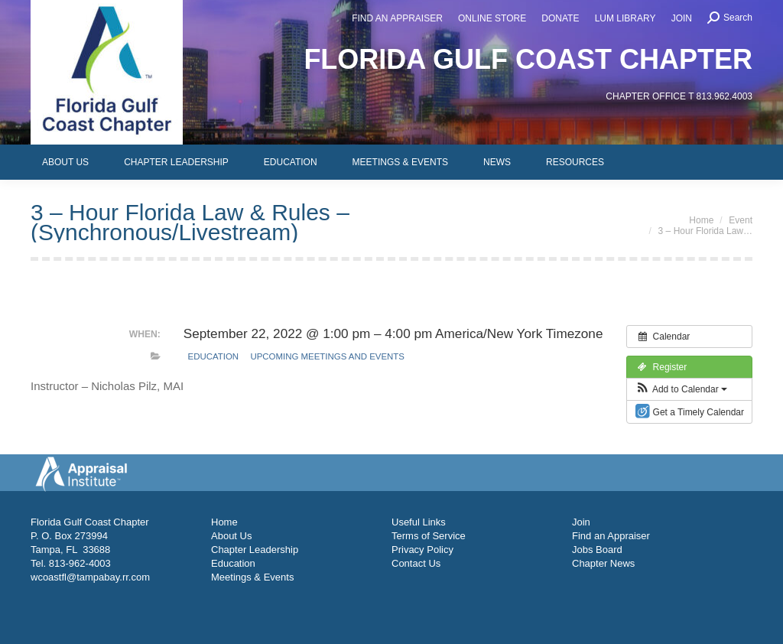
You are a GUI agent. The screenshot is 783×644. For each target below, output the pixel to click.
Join (581, 522)
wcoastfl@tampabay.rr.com (90, 577)
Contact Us (416, 563)
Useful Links (419, 522)
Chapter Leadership (254, 549)
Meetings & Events (252, 577)
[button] (681, 389)
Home (224, 522)
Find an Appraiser (611, 536)
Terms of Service (429, 536)
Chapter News (603, 563)
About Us (231, 536)
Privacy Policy (422, 549)
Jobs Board (597, 549)
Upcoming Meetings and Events (327, 356)
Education (213, 356)
